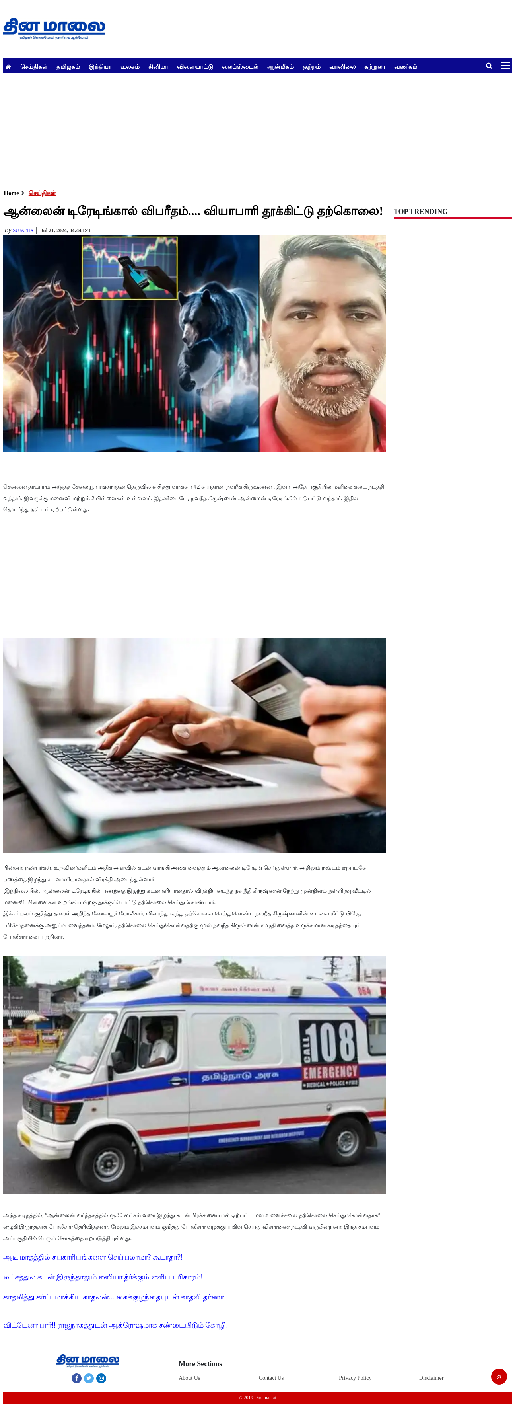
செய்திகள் (34, 66)
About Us (189, 1378)
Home (11, 193)
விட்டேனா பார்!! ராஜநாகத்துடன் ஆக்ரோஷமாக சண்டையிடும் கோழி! (115, 1325)
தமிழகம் (68, 66)
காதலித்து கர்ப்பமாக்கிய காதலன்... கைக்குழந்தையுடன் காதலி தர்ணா (113, 1296)
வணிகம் (405, 66)
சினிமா (158, 66)
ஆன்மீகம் (280, 66)
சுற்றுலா (374, 66)
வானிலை (342, 66)
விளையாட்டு (195, 66)
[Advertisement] (241, 129)
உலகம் (130, 66)
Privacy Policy (355, 1378)
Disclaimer (431, 1378)
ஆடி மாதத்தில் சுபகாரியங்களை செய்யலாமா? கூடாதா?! (93, 1257)
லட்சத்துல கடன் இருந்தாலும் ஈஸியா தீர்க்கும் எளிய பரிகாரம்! (102, 1276)
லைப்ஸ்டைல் (240, 66)
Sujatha (23, 230)
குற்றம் (312, 66)
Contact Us (271, 1378)
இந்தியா (100, 66)
